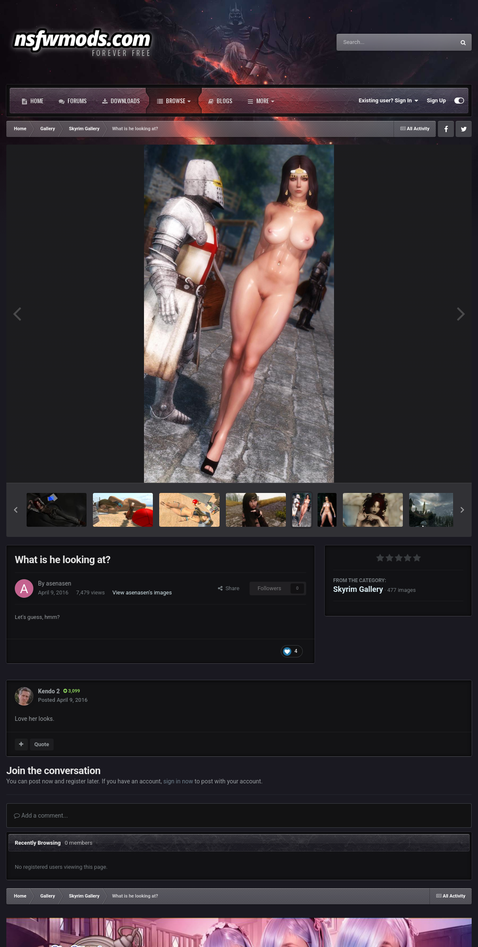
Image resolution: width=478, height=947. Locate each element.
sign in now (178, 781)
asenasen (58, 583)
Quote (41, 744)
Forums (72, 100)
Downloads (120, 100)
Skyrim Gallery (358, 589)
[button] (15, 510)
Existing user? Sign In (388, 100)
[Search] (375, 42)
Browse (173, 100)
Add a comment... (41, 815)
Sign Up (436, 100)
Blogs (220, 100)
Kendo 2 (49, 691)
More (261, 100)
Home (32, 100)
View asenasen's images (142, 592)
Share (228, 588)
